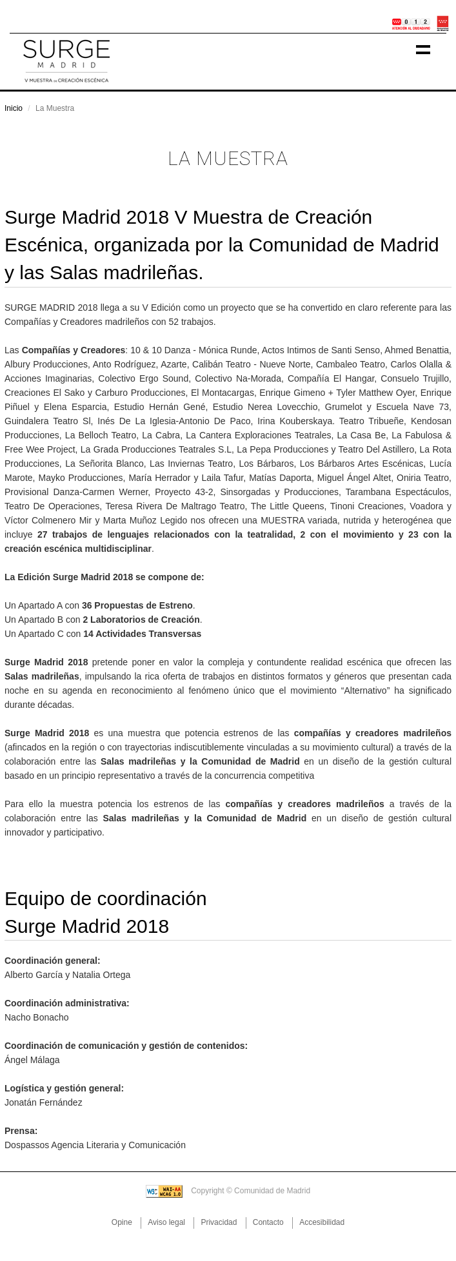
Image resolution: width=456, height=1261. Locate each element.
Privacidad (219, 1222)
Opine (122, 1222)
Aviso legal (166, 1222)
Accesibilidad (321, 1222)
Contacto (268, 1222)
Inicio (14, 108)
